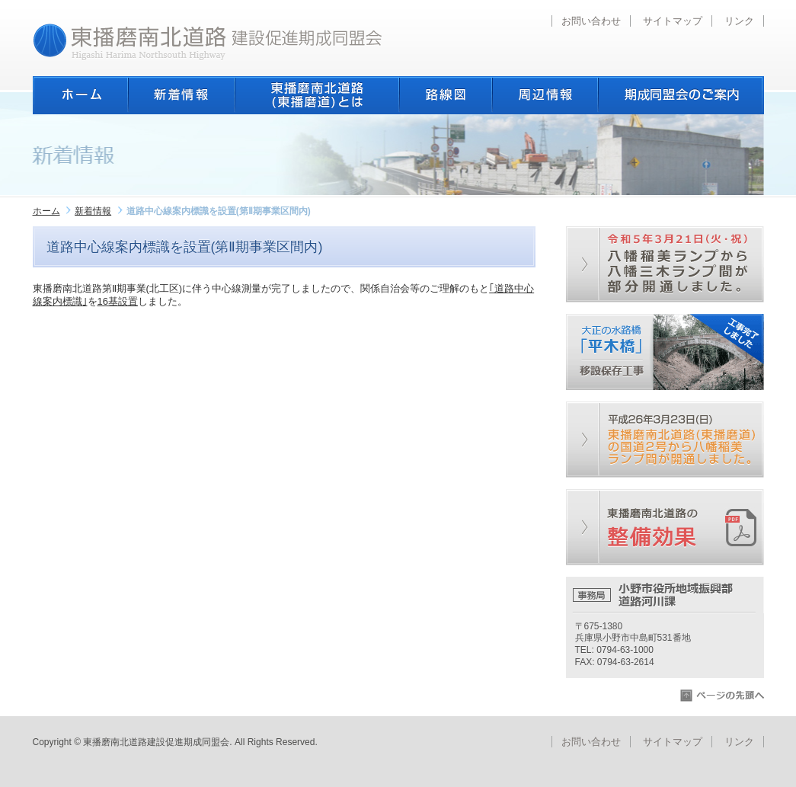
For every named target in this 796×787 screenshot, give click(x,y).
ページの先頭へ (722, 695)
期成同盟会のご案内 (681, 95)
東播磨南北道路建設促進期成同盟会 (208, 41)
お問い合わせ (591, 21)
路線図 (445, 95)
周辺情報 (545, 95)
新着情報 (181, 95)
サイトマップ (672, 21)
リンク (739, 21)
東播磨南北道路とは (317, 95)
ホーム (80, 95)
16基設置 (118, 301)
